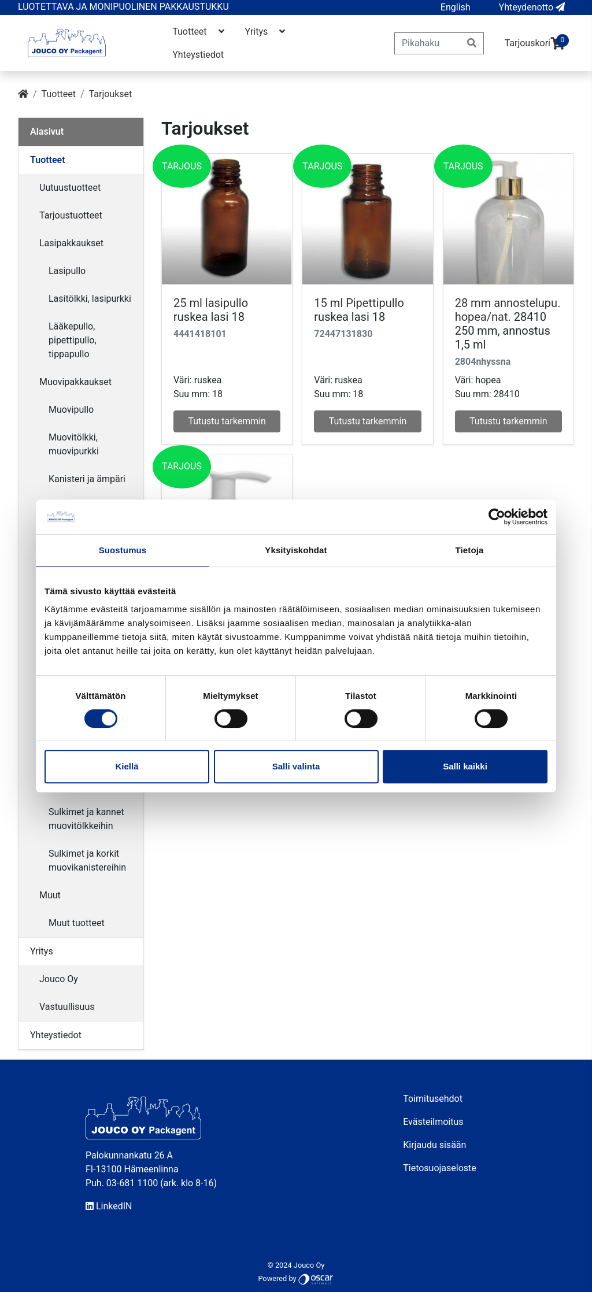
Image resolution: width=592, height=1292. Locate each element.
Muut (50, 895)
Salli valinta (296, 766)
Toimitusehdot (432, 1098)
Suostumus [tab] (123, 550)
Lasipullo (67, 270)
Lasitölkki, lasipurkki (90, 298)
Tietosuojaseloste (439, 1168)
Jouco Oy (58, 978)
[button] (455, 7)
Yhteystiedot (198, 54)
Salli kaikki (465, 766)
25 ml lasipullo (210, 303)
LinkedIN (109, 1206)
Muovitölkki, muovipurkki (74, 444)
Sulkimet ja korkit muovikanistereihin (87, 860)
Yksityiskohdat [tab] (296, 550)
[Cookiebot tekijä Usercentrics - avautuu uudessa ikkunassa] (496, 516)
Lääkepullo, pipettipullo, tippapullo (73, 340)
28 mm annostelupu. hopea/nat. (508, 310)
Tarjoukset (110, 93)
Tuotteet (199, 31)
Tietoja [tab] (470, 550)
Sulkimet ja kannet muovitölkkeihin (86, 818)
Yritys (266, 31)
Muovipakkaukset (75, 381)
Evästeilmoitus (433, 1121)
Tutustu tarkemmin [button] (227, 421)
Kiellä (126, 766)
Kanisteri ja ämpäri (87, 478)
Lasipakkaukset (71, 243)
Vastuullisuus (67, 1006)
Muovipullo (71, 409)
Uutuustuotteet (70, 187)
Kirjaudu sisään (434, 1144)
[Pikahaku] (427, 43)
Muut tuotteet (77, 922)
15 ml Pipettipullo (359, 303)
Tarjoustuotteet (70, 215)
